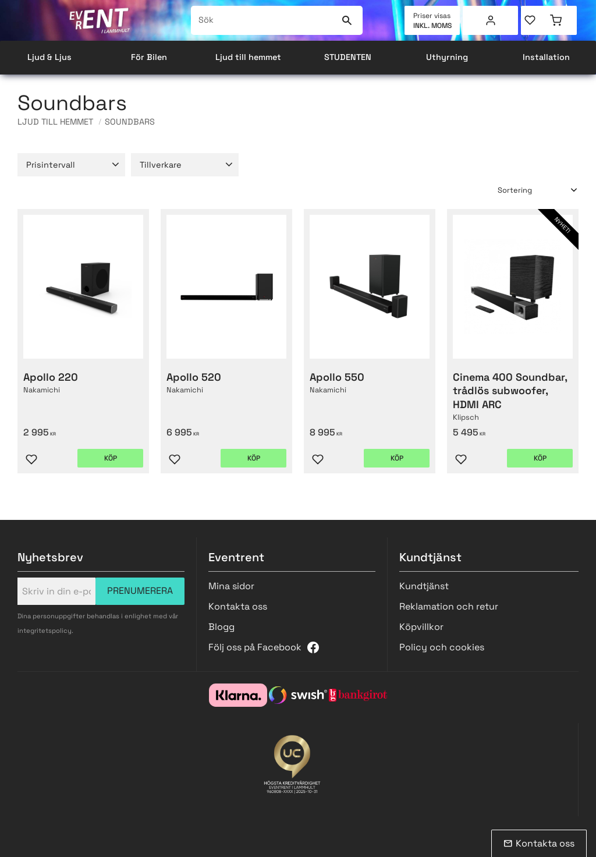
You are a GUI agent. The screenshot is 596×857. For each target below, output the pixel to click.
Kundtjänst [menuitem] (424, 586)
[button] (535, 20)
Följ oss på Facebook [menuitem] (254, 647)
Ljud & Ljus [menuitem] (49, 57)
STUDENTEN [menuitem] (347, 57)
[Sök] (347, 20)
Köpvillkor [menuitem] (421, 627)
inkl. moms (432, 25)
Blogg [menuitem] (221, 627)
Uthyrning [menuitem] (447, 57)
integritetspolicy (44, 630)
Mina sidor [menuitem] (490, 20)
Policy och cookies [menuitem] (441, 647)
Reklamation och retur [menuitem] (448, 606)
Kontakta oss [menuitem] (237, 606)
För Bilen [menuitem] (149, 57)
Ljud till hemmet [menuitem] (248, 57)
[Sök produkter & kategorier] (264, 20)
